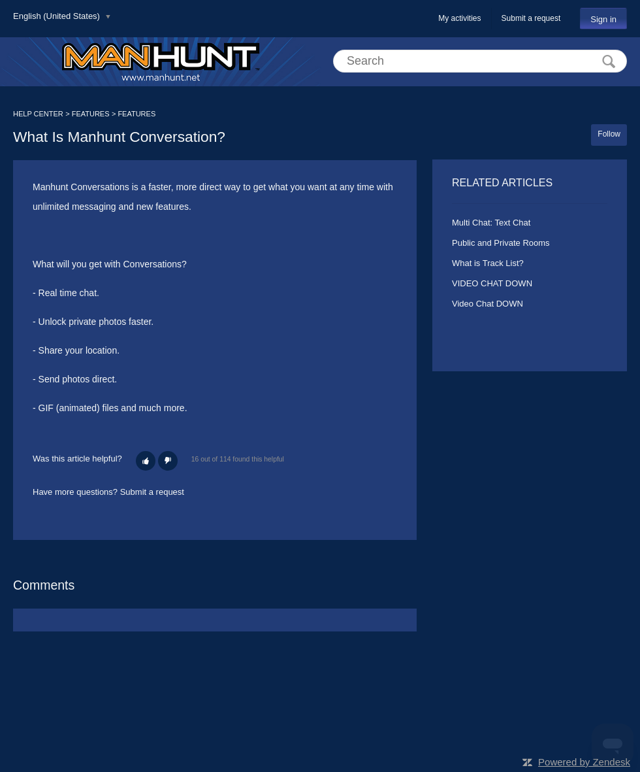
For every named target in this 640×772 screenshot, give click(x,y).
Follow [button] (609, 134)
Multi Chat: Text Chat (491, 222)
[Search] (480, 61)
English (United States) (58, 16)
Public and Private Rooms (501, 243)
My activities (459, 18)
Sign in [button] (603, 19)
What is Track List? (488, 263)
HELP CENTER (38, 114)
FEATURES (91, 114)
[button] (145, 461)
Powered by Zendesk (584, 761)
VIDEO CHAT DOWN (492, 283)
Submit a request (531, 18)
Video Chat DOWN (487, 304)
